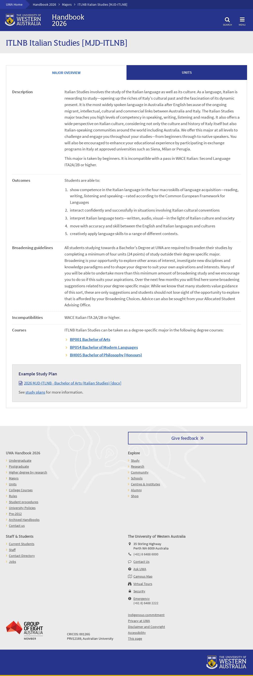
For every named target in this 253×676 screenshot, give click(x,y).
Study (135, 460)
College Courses (21, 490)
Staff (12, 550)
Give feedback (184, 438)
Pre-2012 (15, 514)
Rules (13, 496)
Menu (242, 21)
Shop (135, 496)
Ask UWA (139, 569)
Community (139, 472)
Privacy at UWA (139, 621)
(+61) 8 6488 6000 (145, 554)
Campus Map (142, 576)
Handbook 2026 (44, 4)
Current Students (21, 544)
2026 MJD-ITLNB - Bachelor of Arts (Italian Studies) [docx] (72, 383)
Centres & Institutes (145, 484)
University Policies (22, 508)
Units (13, 484)
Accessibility (137, 632)
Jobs (12, 561)
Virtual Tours (142, 584)
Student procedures (23, 502)
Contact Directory (22, 555)
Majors (67, 4)
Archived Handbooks (24, 519)
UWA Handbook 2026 (23, 452)
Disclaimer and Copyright (146, 626)
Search (227, 21)
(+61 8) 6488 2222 (145, 603)
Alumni (136, 490)
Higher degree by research (28, 472)
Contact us (17, 525)
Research (137, 466)
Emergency (141, 598)
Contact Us (141, 561)
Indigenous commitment (146, 615)
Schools (137, 478)
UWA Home (14, 4)
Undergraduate (20, 460)
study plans (35, 392)
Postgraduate (19, 466)
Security (139, 591)
